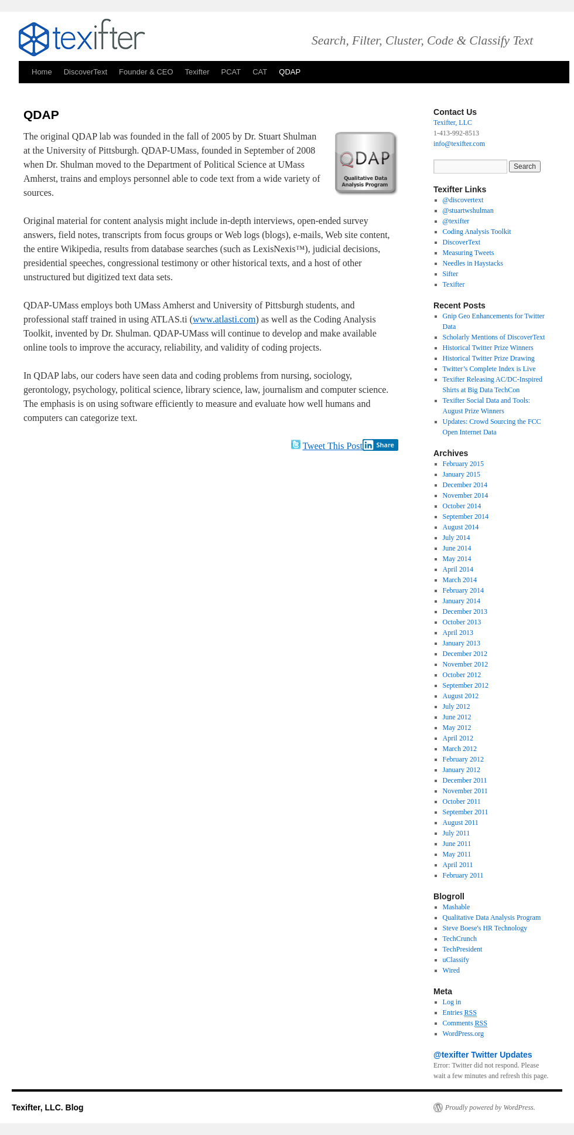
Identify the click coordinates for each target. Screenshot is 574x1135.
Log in (452, 1002)
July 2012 (456, 706)
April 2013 (458, 632)
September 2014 (465, 516)
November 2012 (465, 664)
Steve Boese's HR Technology (485, 928)
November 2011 (465, 791)
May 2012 (457, 727)
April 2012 (458, 738)
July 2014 (456, 537)
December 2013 (465, 611)
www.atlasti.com (224, 319)
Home (42, 71)
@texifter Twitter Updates (482, 1054)
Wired (451, 970)
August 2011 (461, 822)
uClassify (456, 960)
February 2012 (463, 759)
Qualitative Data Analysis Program (492, 917)
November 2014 (465, 495)
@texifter (456, 221)
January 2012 (461, 770)
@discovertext (463, 200)
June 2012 (457, 717)
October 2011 (462, 801)
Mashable (456, 907)
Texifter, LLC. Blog (48, 1107)
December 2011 (465, 780)
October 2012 (462, 675)
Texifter (197, 71)
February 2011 (463, 875)
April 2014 (458, 569)
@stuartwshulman (468, 210)
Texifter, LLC (452, 122)
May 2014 (457, 559)
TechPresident (463, 949)
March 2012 (460, 749)
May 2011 (457, 854)
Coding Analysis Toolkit (477, 231)
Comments (465, 1023)
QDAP (289, 71)
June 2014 (457, 548)
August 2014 (461, 527)
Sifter (451, 274)
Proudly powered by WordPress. (490, 1107)
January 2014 (461, 601)
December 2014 (465, 485)
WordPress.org (463, 1033)
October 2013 (462, 622)
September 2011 (465, 812)
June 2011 (457, 844)
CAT (259, 71)
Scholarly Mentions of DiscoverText (494, 337)
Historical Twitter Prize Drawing (489, 358)
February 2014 (463, 590)
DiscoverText (85, 71)
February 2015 (463, 464)
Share (378, 445)
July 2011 (456, 833)
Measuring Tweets (468, 253)
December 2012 (465, 654)
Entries (460, 1012)
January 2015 (461, 474)
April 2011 (458, 865)
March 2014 (460, 580)
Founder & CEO (146, 71)
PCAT (231, 71)
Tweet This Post (332, 446)
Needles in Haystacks (473, 263)
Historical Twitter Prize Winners (488, 348)
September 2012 (465, 685)
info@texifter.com (459, 144)
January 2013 (461, 643)
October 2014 (462, 506)
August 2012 (461, 696)
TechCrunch (460, 938)
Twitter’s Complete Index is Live (489, 369)
